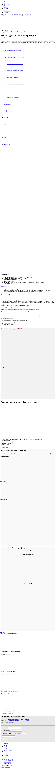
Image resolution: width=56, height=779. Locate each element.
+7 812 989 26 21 (18, 15)
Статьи (5, 751)
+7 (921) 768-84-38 (26, 720)
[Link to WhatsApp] (6, 4)
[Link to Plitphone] (6, 8)
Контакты (6, 754)
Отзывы (6, 12)
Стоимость (6, 746)
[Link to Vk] (4, 3)
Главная (6, 743)
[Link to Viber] (5, 5)
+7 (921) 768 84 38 (8, 760)
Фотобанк (6, 748)
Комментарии (5, 730)
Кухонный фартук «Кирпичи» (10, 691)
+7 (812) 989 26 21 (8, 759)
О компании (7, 11)
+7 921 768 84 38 (27, 15)
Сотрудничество (8, 750)
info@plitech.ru (7, 762)
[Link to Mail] (5, 1)
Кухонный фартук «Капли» (9, 711)
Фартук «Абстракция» (8, 671)
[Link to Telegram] (6, 7)
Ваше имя (5, 728)
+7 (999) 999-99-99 (7, 733)
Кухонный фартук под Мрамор (10, 651)
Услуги (5, 745)
